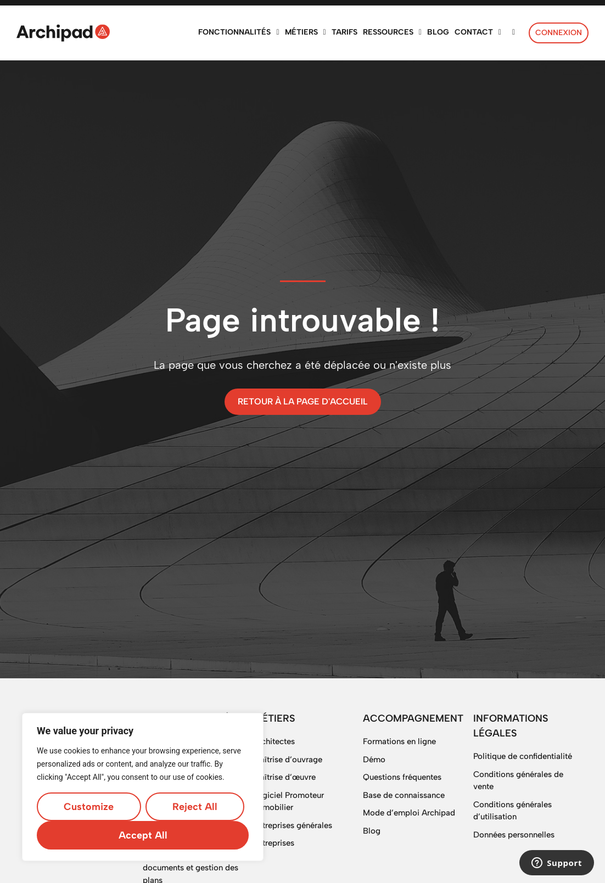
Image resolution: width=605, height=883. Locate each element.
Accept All (143, 835)
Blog (371, 831)
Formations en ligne (399, 741)
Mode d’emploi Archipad (409, 813)
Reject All (194, 807)
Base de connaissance (404, 795)
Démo (374, 759)
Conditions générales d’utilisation (512, 811)
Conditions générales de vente (518, 780)
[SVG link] (63, 33)
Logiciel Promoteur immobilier (288, 801)
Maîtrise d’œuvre (284, 777)
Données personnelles (513, 835)
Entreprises (273, 843)
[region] (143, 787)
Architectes (274, 741)
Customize (89, 807)
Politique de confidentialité (522, 756)
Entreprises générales (292, 825)
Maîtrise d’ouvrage (287, 759)
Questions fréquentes (402, 777)
